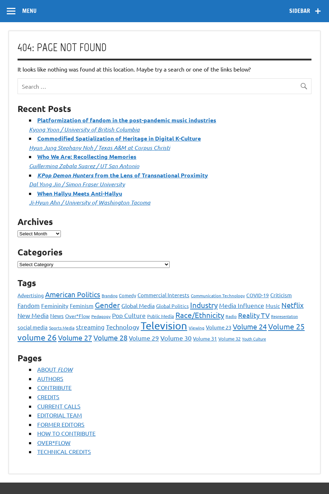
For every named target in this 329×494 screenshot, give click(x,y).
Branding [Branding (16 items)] (109, 295)
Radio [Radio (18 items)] (231, 316)
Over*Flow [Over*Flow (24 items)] (77, 316)
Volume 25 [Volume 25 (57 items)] (286, 326)
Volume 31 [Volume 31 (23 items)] (205, 338)
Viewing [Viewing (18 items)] (196, 328)
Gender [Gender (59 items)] (107, 304)
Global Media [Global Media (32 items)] (138, 305)
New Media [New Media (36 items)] (33, 315)
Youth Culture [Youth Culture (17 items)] (254, 339)
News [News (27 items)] (57, 315)
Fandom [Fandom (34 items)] (29, 305)
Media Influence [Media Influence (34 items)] (241, 305)
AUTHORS (50, 378)
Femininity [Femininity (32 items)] (54, 305)
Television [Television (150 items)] (164, 325)
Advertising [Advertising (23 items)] (31, 295)
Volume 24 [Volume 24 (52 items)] (250, 326)
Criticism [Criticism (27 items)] (281, 295)
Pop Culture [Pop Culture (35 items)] (129, 315)
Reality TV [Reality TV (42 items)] (254, 315)
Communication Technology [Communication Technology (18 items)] (218, 295)
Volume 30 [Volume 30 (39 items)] (176, 338)
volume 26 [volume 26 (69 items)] (37, 337)
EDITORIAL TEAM (59, 415)
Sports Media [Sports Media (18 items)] (61, 328)
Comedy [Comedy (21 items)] (127, 295)
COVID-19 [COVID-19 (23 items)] (257, 295)
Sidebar (299, 11)
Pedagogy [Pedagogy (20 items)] (101, 316)
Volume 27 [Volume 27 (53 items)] (75, 337)
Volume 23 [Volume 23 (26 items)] (218, 327)
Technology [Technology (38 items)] (122, 327)
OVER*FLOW (54, 442)
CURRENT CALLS (59, 406)
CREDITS (48, 396)
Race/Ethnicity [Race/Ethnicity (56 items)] (199, 314)
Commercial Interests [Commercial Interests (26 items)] (163, 295)
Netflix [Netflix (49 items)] (292, 304)
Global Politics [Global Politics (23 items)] (172, 306)
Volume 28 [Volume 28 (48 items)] (110, 337)
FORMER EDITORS (60, 424)
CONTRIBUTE (54, 387)
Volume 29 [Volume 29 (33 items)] (144, 338)
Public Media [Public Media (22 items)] (160, 316)
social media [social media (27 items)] (33, 327)
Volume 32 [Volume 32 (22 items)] (229, 339)
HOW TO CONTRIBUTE (66, 433)
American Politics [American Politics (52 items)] (72, 294)
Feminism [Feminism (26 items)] (81, 305)
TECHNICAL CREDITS (64, 451)
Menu (29, 11)
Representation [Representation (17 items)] (284, 316)
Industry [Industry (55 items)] (204, 304)
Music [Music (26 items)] (273, 305)
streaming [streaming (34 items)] (90, 327)
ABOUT (55, 369)
